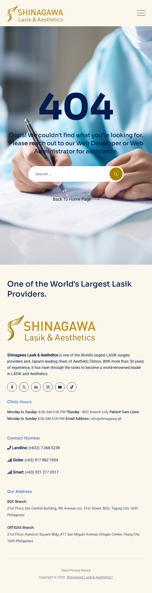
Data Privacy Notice (76, 570)
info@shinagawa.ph (106, 419)
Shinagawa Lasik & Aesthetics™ (90, 577)
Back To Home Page (72, 199)
